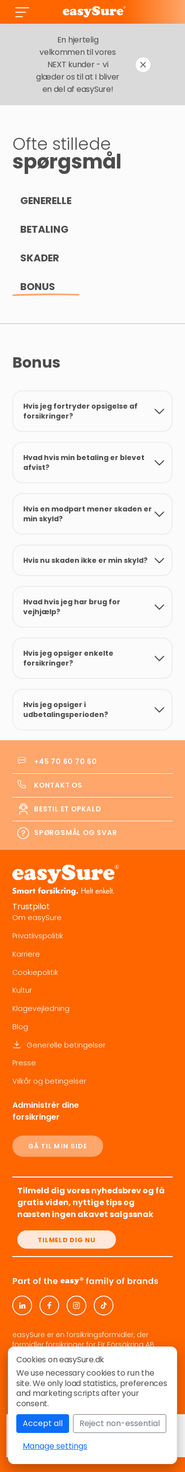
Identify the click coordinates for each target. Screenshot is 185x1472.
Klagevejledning (41, 1008)
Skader (39, 258)
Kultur (22, 990)
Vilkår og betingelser (49, 1081)
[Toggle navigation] (22, 11)
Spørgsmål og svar (75, 833)
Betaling (44, 229)
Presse (24, 1063)
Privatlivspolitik (37, 936)
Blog (20, 1027)
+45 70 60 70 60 (65, 761)
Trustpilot (31, 906)
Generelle (46, 201)
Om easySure (37, 918)
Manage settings (55, 1446)
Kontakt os (58, 785)
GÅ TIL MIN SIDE (58, 1146)
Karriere (26, 954)
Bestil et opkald (67, 809)
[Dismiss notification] (143, 64)
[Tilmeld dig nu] (66, 1239)
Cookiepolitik (35, 972)
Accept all (43, 1423)
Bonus (37, 287)
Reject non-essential (119, 1423)
